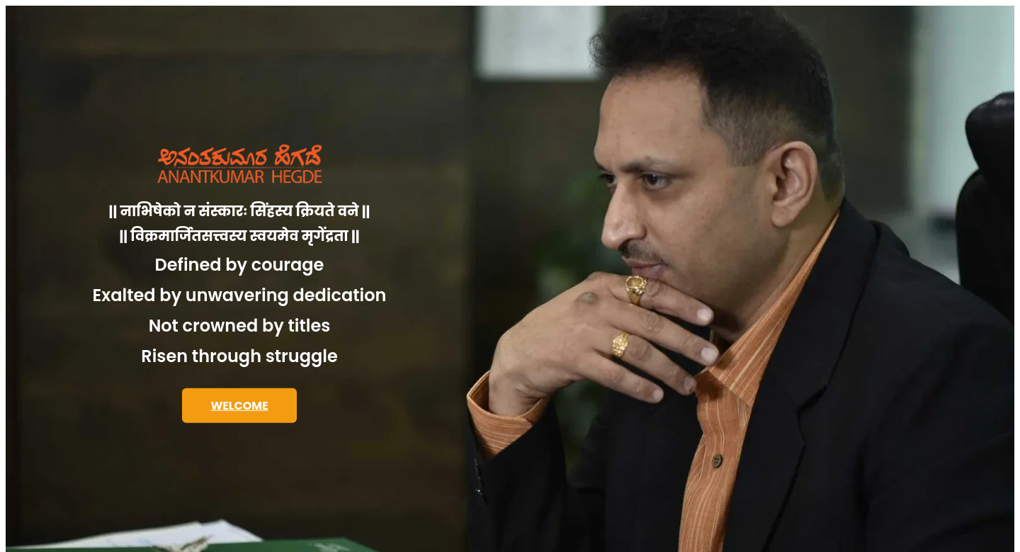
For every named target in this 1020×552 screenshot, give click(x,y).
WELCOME (239, 406)
